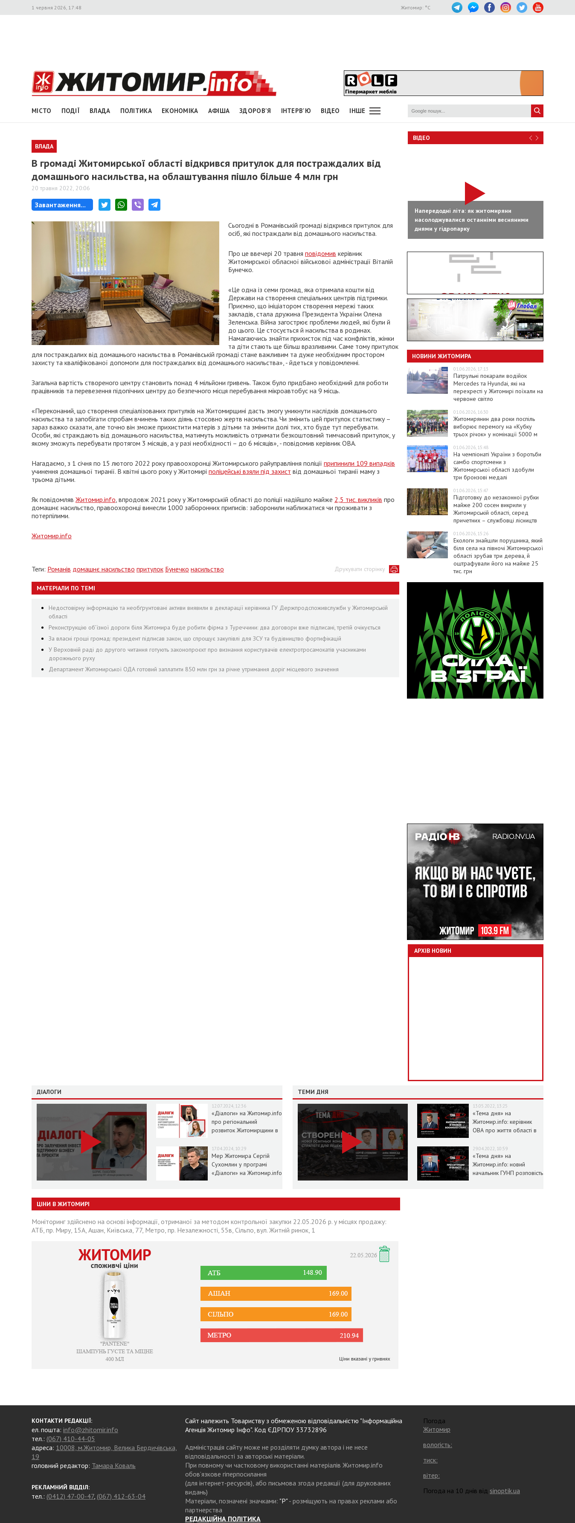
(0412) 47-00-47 (70, 1496)
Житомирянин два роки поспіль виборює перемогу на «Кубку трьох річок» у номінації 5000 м (495, 426)
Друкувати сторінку (359, 569)
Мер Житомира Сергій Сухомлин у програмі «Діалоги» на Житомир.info (247, 1164)
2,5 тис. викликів (358, 499)
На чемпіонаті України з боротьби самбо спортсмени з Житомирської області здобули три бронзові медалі (497, 465)
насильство (207, 569)
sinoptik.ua (505, 1490)
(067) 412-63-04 (121, 1496)
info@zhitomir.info (90, 1429)
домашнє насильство (104, 569)
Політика (136, 111)
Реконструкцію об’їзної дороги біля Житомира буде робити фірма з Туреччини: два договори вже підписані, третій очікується (214, 627)
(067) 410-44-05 (70, 1438)
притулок (149, 569)
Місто (42, 111)
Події (70, 111)
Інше (357, 111)
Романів (59, 569)
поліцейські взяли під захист (250, 471)
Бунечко (177, 569)
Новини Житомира (441, 356)
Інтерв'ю (296, 111)
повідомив (320, 253)
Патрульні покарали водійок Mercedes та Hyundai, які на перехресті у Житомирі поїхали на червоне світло (498, 387)
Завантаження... (60, 204)
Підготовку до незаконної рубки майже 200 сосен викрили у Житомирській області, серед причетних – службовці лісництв (496, 508)
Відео (421, 138)
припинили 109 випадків (359, 463)
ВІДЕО (330, 111)
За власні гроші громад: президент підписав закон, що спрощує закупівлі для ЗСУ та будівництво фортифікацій (195, 638)
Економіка (180, 111)
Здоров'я (255, 111)
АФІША (219, 111)
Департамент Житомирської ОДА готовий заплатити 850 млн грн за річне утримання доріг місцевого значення (194, 669)
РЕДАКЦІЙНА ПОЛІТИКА (223, 1518)
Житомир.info (96, 499)
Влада (100, 111)
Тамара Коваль (114, 1465)
